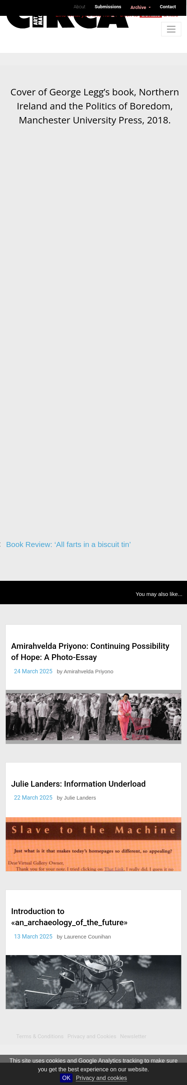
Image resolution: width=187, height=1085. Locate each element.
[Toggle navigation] (171, 29)
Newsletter (133, 1036)
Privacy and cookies (101, 1078)
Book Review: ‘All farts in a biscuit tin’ (68, 544)
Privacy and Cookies (91, 1036)
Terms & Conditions (40, 1036)
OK (66, 1078)
